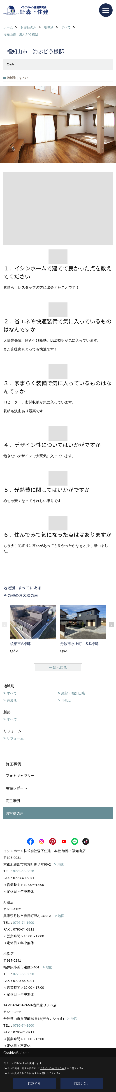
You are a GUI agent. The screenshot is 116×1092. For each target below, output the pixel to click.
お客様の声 (15, 813)
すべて (12, 693)
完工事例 (13, 800)
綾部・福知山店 (73, 693)
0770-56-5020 (23, 974)
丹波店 (12, 700)
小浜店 (66, 700)
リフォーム (15, 738)
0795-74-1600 (23, 922)
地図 (61, 864)
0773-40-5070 (23, 871)
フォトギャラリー (20, 775)
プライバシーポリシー (52, 1068)
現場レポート (16, 788)
